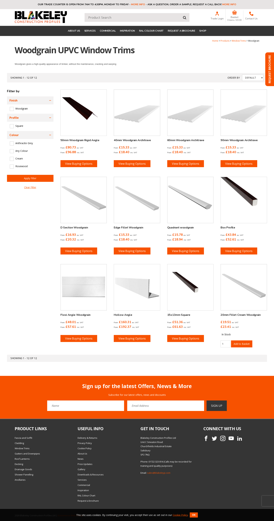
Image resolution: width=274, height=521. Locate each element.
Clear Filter (30, 187)
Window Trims (239, 40)
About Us (74, 30)
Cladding (19, 443)
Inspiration (127, 30)
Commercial (108, 30)
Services (90, 30)
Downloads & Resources (91, 474)
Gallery (81, 469)
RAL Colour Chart (151, 30)
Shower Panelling (24, 474)
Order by (234, 77)
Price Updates (85, 464)
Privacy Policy (85, 443)
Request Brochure (270, 69)
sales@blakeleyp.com (158, 472)
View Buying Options (78, 164)
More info (138, 4)
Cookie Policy (85, 448)
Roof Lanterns (22, 458)
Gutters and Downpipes (27, 453)
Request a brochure (181, 30)
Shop (202, 30)
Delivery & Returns (87, 437)
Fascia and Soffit (23, 437)
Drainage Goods (23, 469)
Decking (19, 464)
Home (215, 40)
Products (225, 40)
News (81, 458)
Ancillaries (20, 479)
